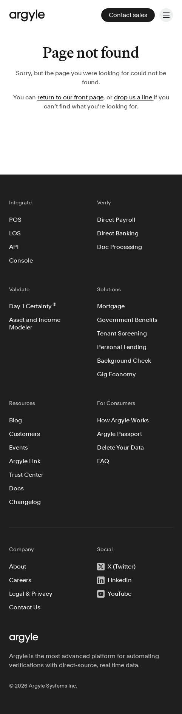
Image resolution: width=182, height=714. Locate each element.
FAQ (103, 461)
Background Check (124, 360)
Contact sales (128, 15)
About (17, 566)
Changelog (25, 501)
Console (21, 260)
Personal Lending (122, 347)
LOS (15, 233)
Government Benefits (127, 319)
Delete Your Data (120, 447)
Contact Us (24, 607)
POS (15, 219)
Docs (16, 488)
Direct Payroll (116, 219)
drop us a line (134, 97)
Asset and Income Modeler (35, 323)
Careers (20, 580)
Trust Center (26, 474)
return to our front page (70, 97)
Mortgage (111, 306)
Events (18, 447)
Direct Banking (118, 233)
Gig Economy (116, 374)
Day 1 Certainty (32, 305)
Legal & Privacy (30, 593)
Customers (24, 433)
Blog (15, 420)
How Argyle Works (123, 420)
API (14, 246)
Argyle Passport (119, 433)
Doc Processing (119, 246)
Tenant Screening (122, 333)
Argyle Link (24, 461)
